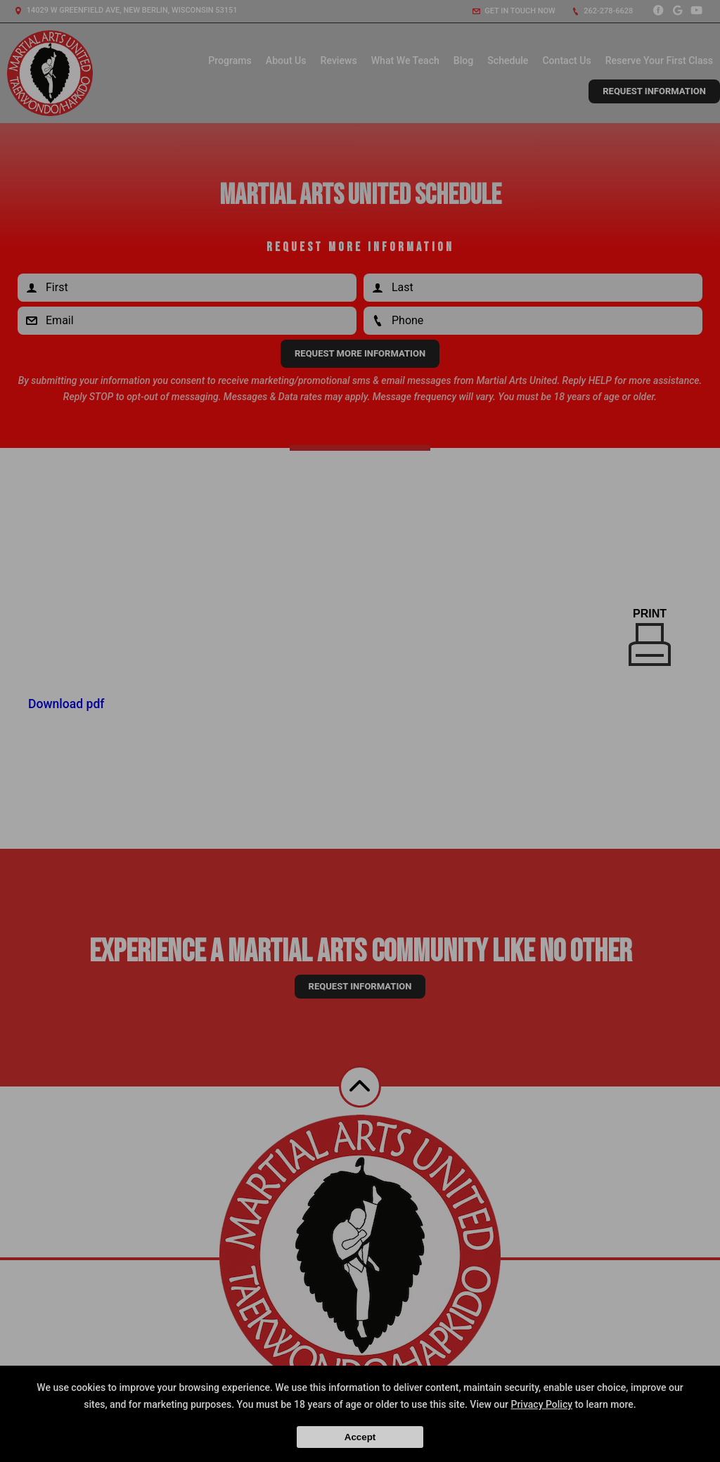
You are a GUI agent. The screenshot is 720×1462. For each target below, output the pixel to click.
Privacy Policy (541, 1404)
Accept (360, 1437)
